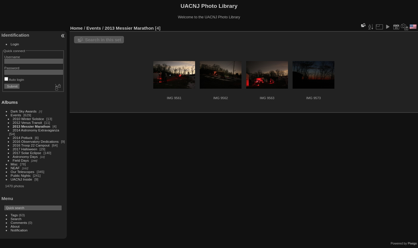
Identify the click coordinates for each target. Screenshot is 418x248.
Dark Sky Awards (24, 111)
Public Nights (21, 175)
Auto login (14, 79)
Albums (9, 102)
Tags (14, 215)
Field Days (21, 160)
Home (76, 28)
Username (12, 57)
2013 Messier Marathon (31, 126)
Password (11, 68)
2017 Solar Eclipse (27, 153)
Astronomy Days (25, 156)
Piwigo (412, 243)
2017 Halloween (25, 149)
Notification (19, 230)
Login (15, 44)
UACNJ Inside (21, 179)
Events (16, 115)
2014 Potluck (23, 138)
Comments (19, 222)
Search (16, 219)
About (15, 226)
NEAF (15, 168)
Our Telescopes (23, 172)
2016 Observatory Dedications (36, 141)
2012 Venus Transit (27, 122)
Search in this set (103, 39)
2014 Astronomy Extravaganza (36, 130)
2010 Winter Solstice (28, 119)
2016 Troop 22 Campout (31, 145)
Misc (14, 164)
